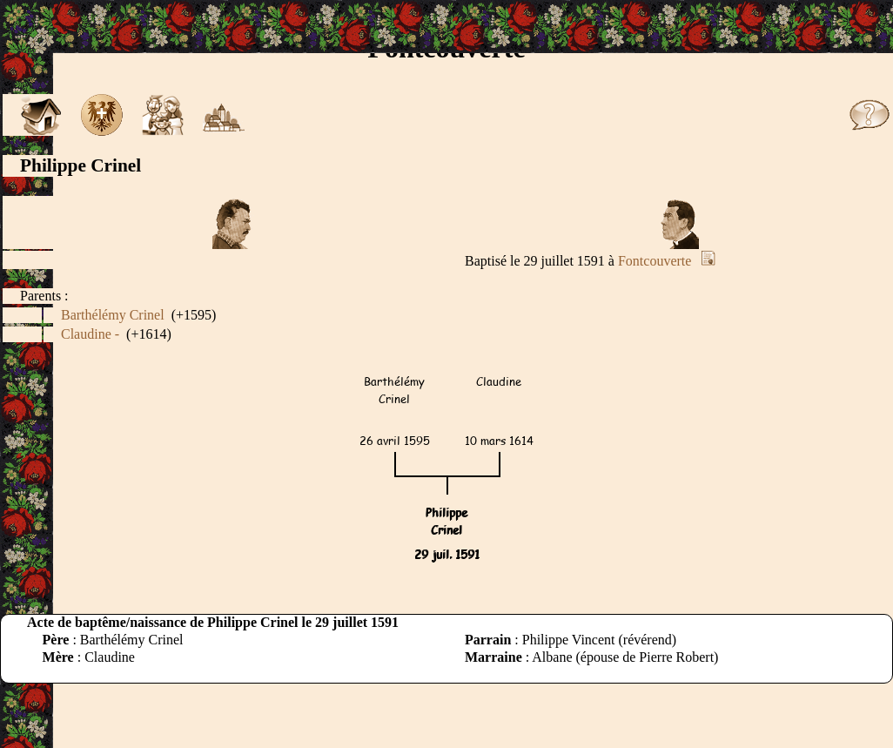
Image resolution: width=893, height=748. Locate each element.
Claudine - (90, 334)
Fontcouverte (654, 260)
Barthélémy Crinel (112, 314)
